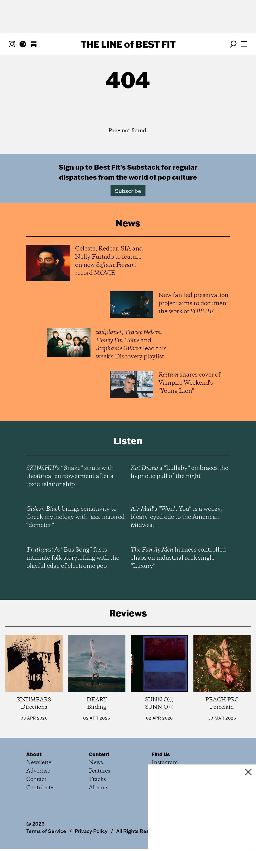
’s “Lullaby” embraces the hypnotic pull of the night (179, 472)
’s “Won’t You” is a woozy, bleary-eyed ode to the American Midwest (176, 517)
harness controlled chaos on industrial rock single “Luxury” (178, 558)
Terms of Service (46, 831)
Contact (36, 779)
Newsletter (39, 762)
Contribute (39, 787)
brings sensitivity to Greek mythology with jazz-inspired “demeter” (75, 517)
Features (99, 771)
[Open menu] (244, 44)
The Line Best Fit (128, 44)
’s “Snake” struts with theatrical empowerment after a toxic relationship (70, 476)
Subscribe (128, 190)
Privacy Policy (91, 831)
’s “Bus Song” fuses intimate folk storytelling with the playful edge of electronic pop (72, 558)
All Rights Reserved (139, 831)
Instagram (165, 762)
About (34, 754)
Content (99, 754)
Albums (98, 787)
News (96, 762)
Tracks (97, 779)
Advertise (38, 771)
